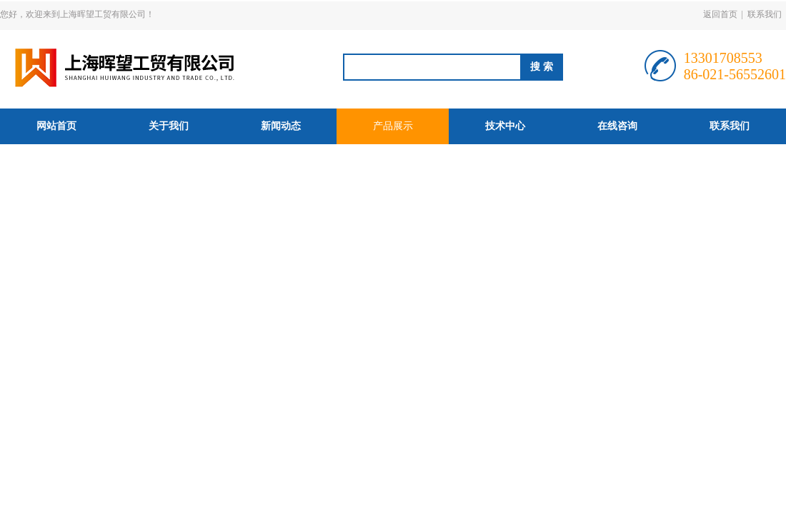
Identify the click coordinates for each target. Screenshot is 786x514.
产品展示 (393, 126)
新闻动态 (281, 126)
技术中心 (505, 126)
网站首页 (56, 126)
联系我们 (764, 14)
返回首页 (720, 14)
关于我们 (169, 126)
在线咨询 (617, 126)
